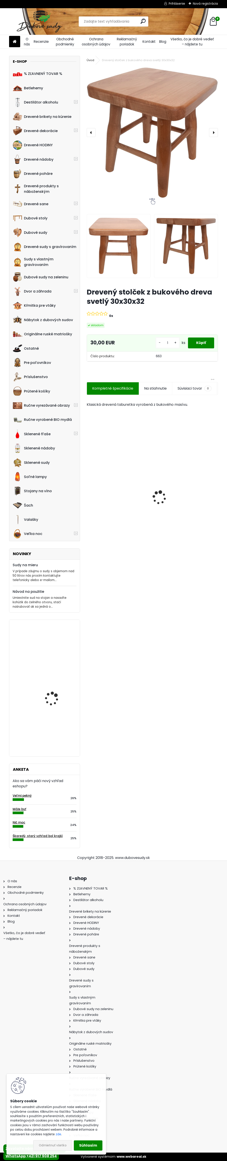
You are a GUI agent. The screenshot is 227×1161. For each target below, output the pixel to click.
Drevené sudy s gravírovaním (44, 246)
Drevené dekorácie (35, 130)
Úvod (90, 60)
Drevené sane (30, 204)
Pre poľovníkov (32, 362)
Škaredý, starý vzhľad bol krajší (38, 836)
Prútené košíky (31, 391)
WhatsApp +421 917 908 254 (31, 1156)
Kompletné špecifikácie (112, 388)
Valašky (25, 519)
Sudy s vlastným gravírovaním (33, 262)
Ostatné (26, 348)
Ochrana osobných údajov (96, 42)
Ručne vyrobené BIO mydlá (42, 419)
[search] (143, 21)
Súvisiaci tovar (194, 388)
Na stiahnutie (155, 388)
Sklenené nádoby (34, 448)
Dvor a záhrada (32, 291)
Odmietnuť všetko (53, 1145)
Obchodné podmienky (65, 42)
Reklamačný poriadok (127, 42)
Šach (23, 505)
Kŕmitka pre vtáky (34, 305)
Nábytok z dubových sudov (43, 319)
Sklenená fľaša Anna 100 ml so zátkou (183, 506)
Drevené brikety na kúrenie (42, 116)
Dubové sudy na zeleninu (40, 277)
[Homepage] (14, 42)
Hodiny (43, 685)
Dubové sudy (30, 232)
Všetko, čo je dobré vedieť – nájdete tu (192, 42)
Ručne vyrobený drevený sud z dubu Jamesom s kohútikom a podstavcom (116, 505)
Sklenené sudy (31, 462)
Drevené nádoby (33, 159)
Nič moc (19, 822)
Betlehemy (28, 88)
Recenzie (41, 41)
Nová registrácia (205, 3)
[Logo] (39, 21)
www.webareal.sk (131, 1156)
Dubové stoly (30, 218)
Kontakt (149, 41)
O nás (27, 42)
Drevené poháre (33, 173)
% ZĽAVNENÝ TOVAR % (37, 73)
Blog (162, 41)
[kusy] (166, 343)
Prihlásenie (177, 3)
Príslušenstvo (30, 377)
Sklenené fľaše (32, 434)
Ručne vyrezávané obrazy (41, 405)
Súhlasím (88, 1145)
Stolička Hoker (49, 729)
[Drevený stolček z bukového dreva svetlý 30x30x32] (152, 132)
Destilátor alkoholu (35, 102)
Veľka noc (27, 534)
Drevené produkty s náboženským (36, 188)
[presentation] (91, 132)
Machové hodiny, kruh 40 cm (55, 642)
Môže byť (19, 809)
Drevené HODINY (33, 145)
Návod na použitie (28, 591)
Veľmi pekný (22, 796)
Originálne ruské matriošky (42, 334)
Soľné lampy (30, 476)
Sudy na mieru (25, 565)
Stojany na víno (32, 491)
